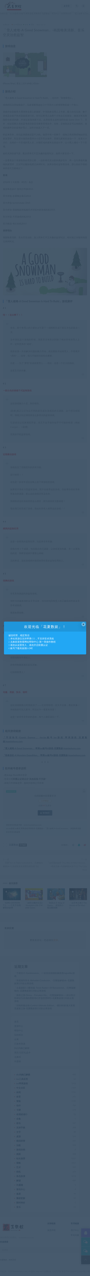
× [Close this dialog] (83, 624)
